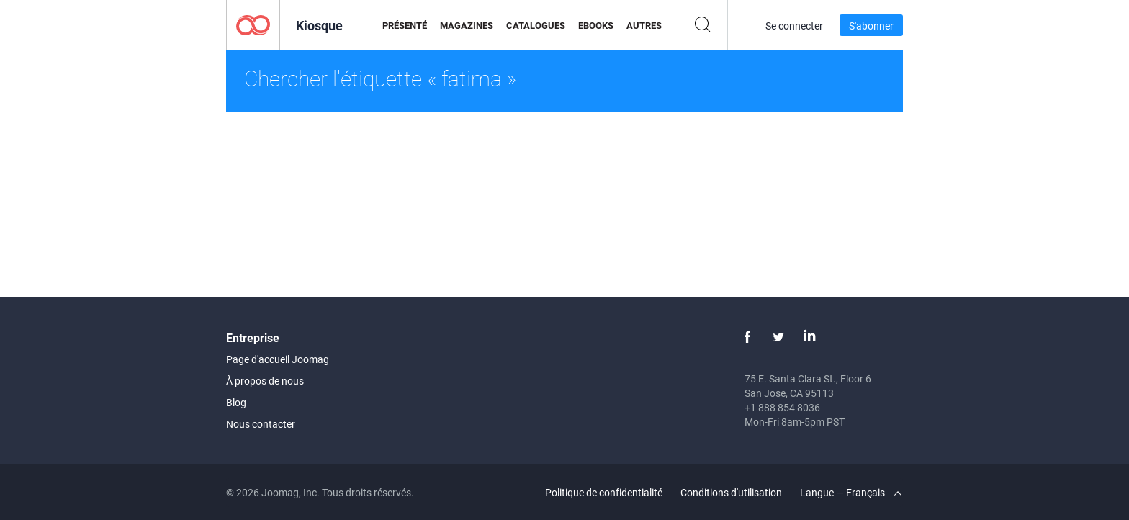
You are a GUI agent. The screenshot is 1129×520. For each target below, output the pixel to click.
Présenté (404, 25)
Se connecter (794, 25)
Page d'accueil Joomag (277, 359)
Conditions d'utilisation (731, 492)
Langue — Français (850, 492)
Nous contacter (260, 424)
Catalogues (535, 25)
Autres (644, 25)
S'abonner (871, 25)
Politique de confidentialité (603, 492)
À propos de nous (265, 380)
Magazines (466, 25)
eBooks (595, 25)
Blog (236, 402)
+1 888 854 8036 (782, 407)
